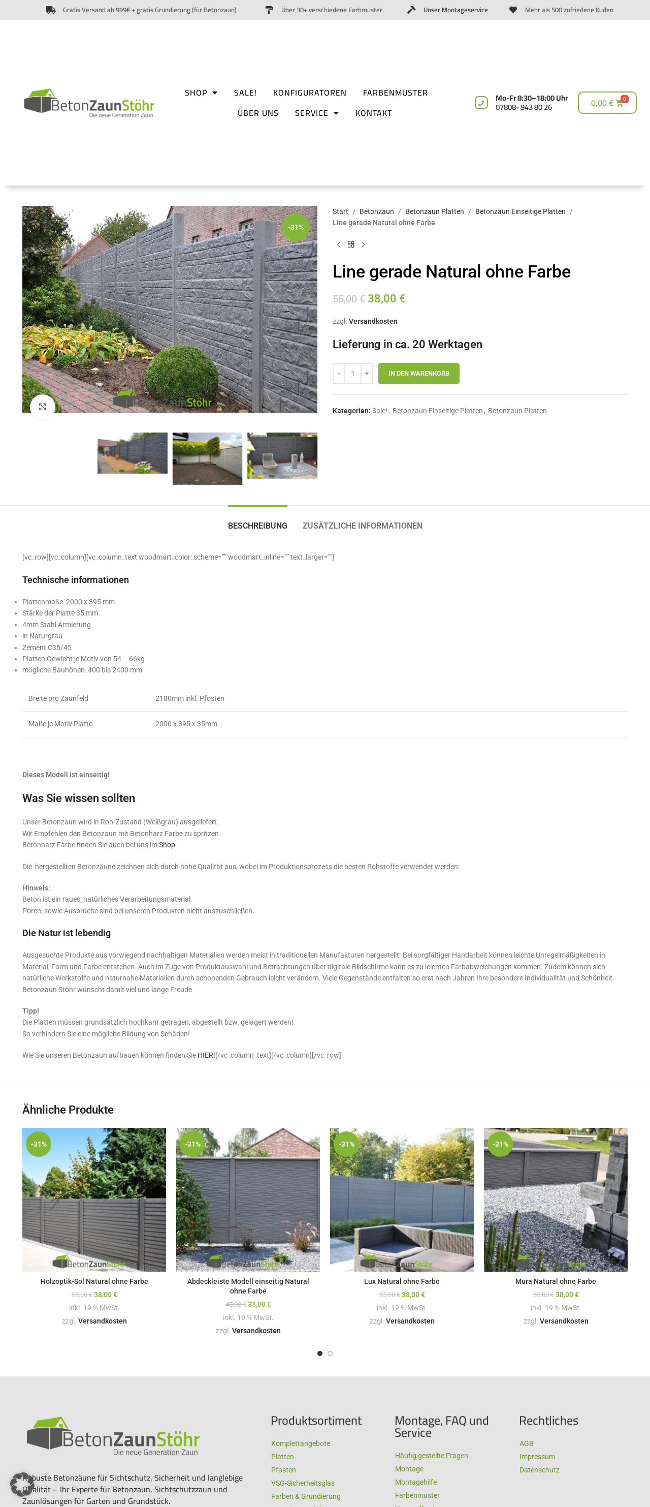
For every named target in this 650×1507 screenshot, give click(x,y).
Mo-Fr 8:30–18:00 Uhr (532, 102)
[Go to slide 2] (330, 1353)
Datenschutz (539, 1470)
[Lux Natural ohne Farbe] (402, 1200)
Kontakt (373, 112)
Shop (201, 92)
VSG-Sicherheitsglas (303, 1483)
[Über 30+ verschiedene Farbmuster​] (269, 10)
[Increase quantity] (367, 373)
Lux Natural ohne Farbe (402, 1281)
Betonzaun (377, 211)
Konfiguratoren (310, 92)
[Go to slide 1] (319, 1353)
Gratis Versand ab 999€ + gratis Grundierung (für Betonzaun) (150, 10)
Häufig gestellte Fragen (431, 1456)
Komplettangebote (300, 1443)
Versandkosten (373, 321)
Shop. (168, 845)
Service (317, 113)
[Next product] (363, 245)
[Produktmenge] (353, 373)
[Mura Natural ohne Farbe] (556, 1200)
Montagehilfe (416, 1482)
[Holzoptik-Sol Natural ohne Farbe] (94, 1200)
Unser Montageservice (456, 10)
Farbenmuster (395, 92)
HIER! (206, 1055)
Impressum (537, 1457)
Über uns (258, 112)
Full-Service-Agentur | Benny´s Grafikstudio (576, 1486)
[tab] (257, 520)
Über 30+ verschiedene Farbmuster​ (331, 10)
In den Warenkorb (418, 373)
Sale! (245, 92)
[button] (22, 1484)
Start (340, 211)
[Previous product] (339, 245)
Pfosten (283, 1470)
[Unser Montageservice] (411, 10)
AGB (526, 1443)
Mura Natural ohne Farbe (555, 1281)
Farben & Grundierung (306, 1496)
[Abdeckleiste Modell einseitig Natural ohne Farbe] (248, 1200)
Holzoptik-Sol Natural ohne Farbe (94, 1281)
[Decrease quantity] (339, 373)
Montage (409, 1469)
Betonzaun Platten (434, 211)
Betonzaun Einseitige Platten (520, 211)
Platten (282, 1457)
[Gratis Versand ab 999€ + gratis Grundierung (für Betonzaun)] (51, 10)
